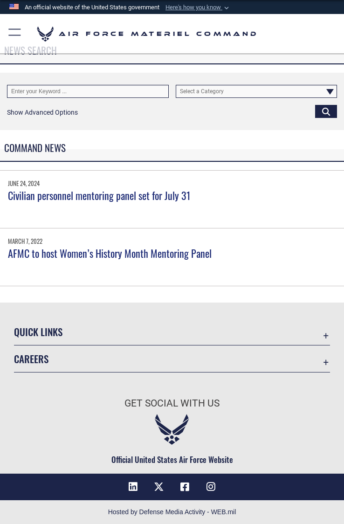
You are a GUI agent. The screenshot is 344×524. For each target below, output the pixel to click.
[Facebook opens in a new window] (185, 487)
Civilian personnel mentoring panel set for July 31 (99, 195)
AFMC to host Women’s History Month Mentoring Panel (110, 253)
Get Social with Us (172, 403)
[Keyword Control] (88, 91)
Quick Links (38, 331)
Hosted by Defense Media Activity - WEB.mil (172, 512)
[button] (198, 7)
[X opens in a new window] (159, 487)
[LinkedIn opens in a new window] (133, 487)
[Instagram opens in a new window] (211, 487)
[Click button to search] (326, 111)
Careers (31, 359)
